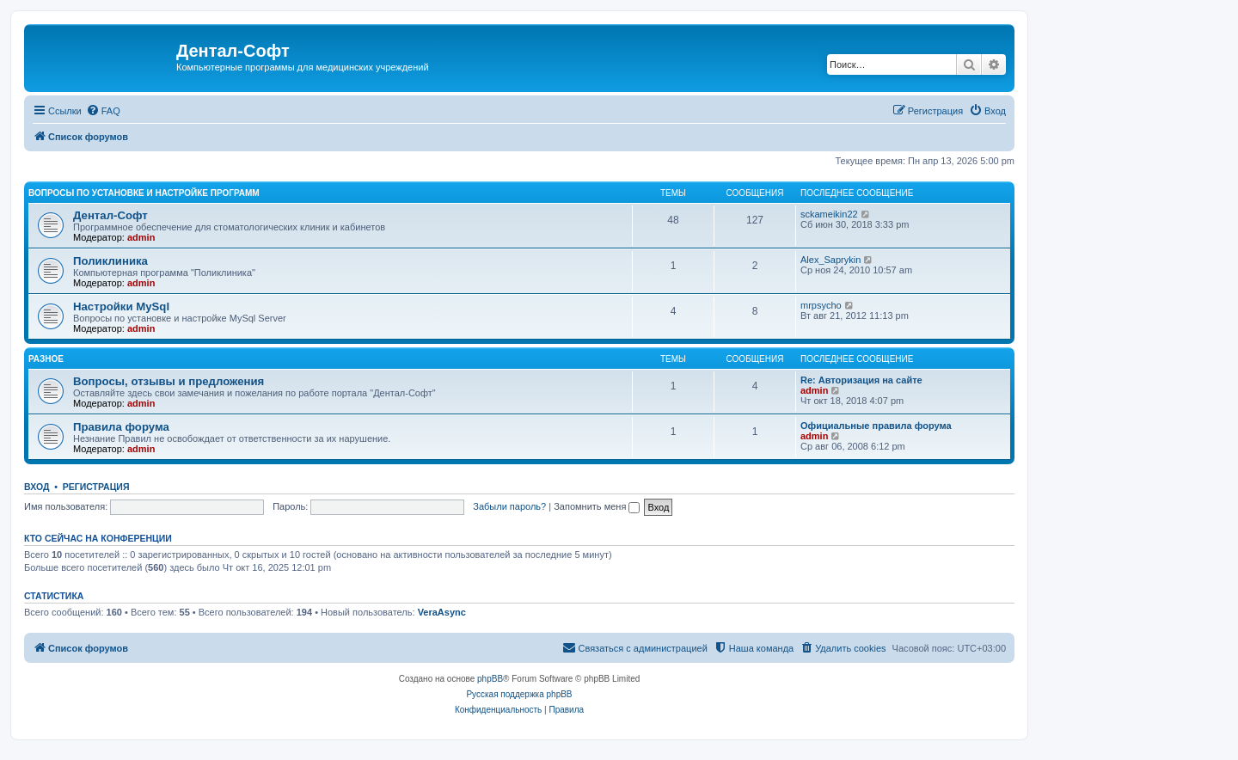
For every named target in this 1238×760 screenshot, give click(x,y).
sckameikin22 (829, 214)
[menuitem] (103, 111)
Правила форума (121, 426)
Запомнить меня (597, 506)
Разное (46, 359)
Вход (36, 486)
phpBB (490, 678)
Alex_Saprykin (830, 259)
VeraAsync (442, 612)
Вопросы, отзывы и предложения (168, 381)
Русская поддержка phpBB (519, 694)
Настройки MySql (121, 306)
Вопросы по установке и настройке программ (144, 193)
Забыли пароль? (509, 506)
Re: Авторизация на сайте (861, 380)
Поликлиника (110, 260)
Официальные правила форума (876, 425)
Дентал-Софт (110, 215)
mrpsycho (821, 305)
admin (141, 237)
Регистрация (96, 486)
